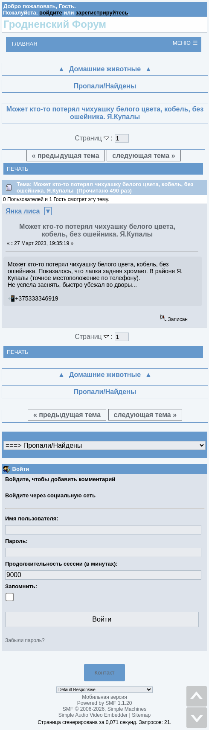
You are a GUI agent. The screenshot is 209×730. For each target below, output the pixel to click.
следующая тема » (143, 155)
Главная (25, 44)
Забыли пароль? (25, 640)
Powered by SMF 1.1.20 (104, 703)
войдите (50, 12)
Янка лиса (23, 211)
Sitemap (141, 715)
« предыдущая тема (65, 155)
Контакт (105, 672)
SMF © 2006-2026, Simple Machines (104, 709)
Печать (18, 169)
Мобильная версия (104, 697)
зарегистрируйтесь (101, 12)
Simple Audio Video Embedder (93, 715)
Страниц (93, 138)
